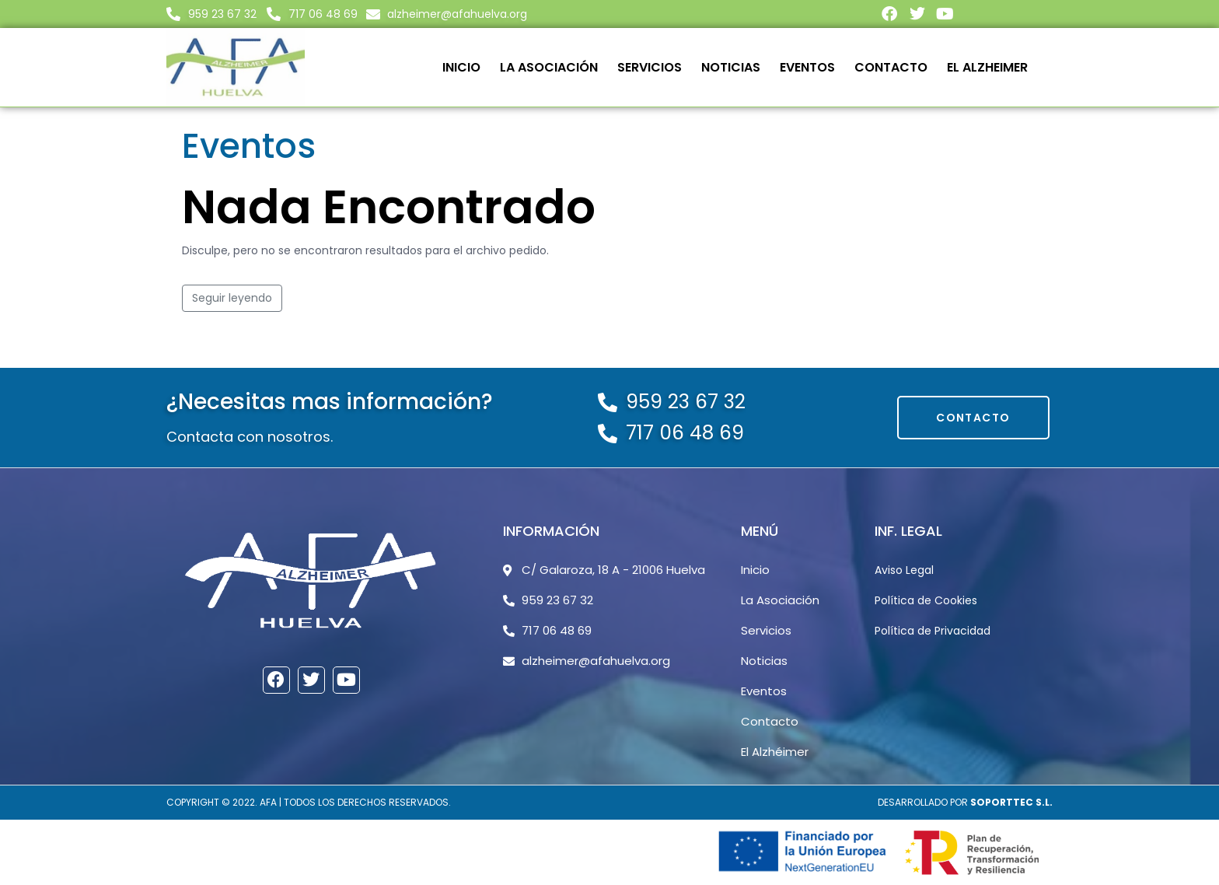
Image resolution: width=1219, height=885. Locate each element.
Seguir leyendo (232, 298)
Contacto (890, 67)
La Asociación (549, 67)
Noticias (730, 67)
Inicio (461, 67)
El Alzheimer (987, 67)
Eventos (807, 67)
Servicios (649, 67)
